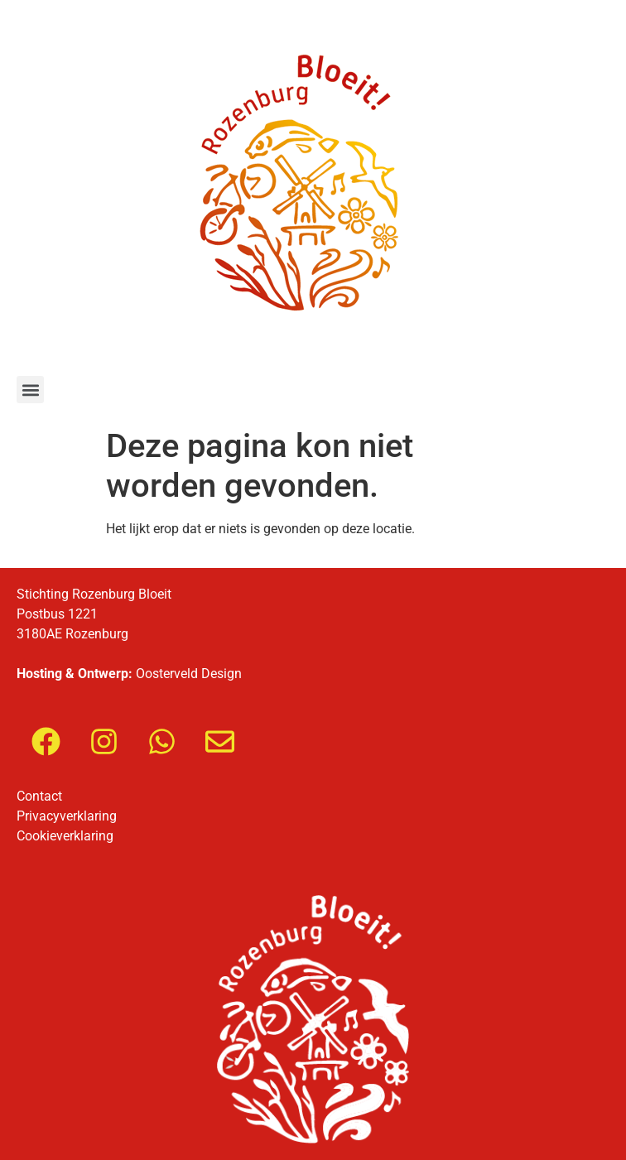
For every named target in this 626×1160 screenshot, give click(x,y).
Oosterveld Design (189, 673)
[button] (30, 389)
